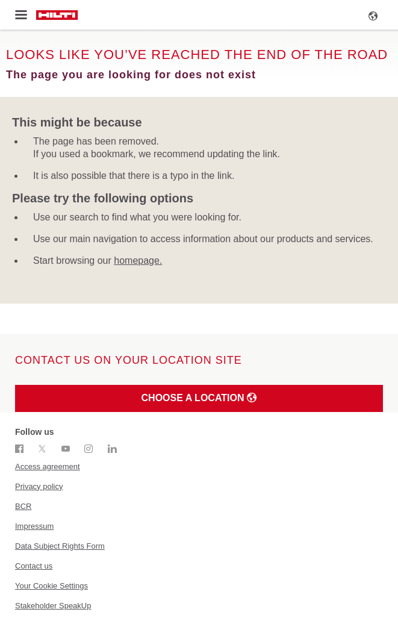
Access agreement (47, 466)
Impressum (34, 526)
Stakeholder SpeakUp (53, 605)
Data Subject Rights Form (60, 546)
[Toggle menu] (21, 15)
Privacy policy (39, 486)
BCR (23, 506)
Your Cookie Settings (51, 585)
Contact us (33, 565)
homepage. (138, 260)
